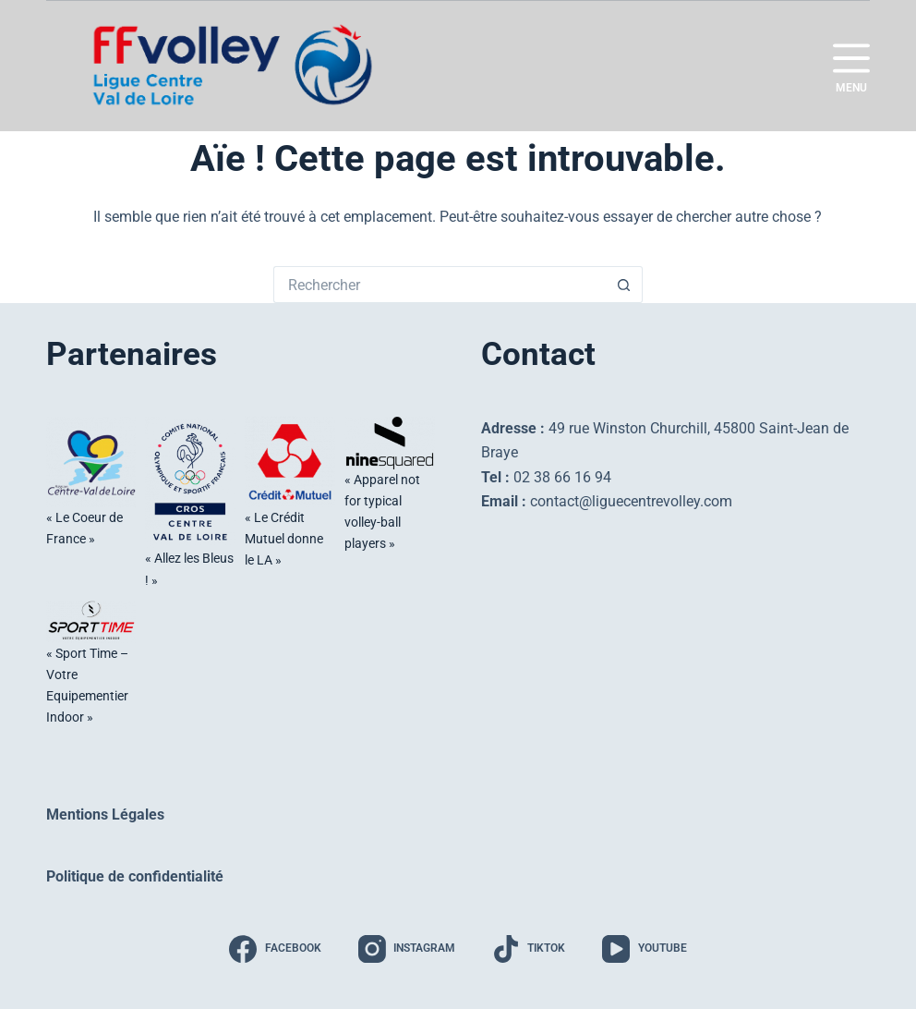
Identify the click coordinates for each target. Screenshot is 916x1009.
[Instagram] (406, 949)
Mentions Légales (105, 814)
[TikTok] (528, 949)
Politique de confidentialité (134, 876)
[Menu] (851, 66)
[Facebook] (274, 949)
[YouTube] (644, 949)
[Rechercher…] (439, 284)
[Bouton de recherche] (624, 284)
